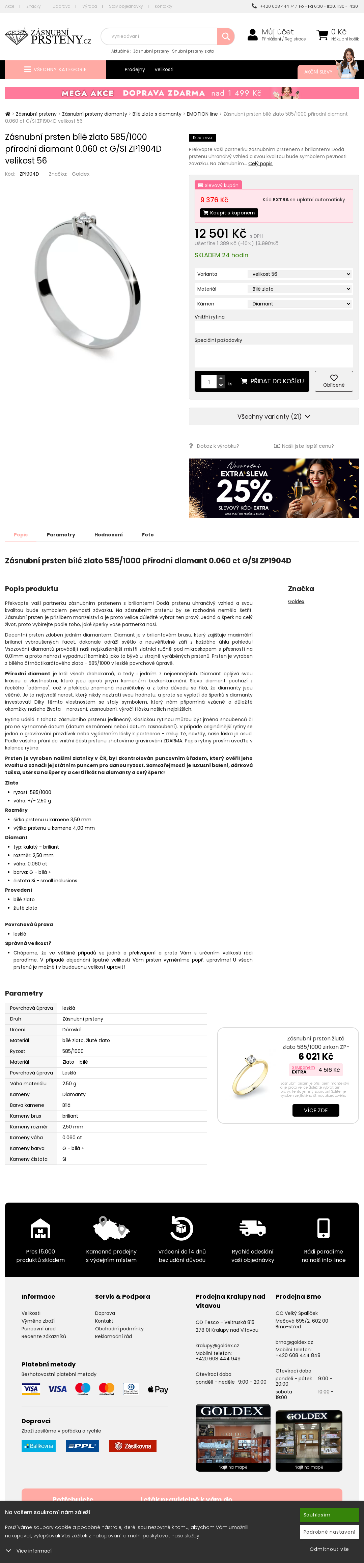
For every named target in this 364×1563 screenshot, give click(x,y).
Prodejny (135, 69)
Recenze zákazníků (44, 1336)
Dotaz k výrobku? (214, 445)
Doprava (62, 6)
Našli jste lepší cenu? (304, 445)
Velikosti (164, 69)
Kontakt (104, 1321)
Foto (148, 534)
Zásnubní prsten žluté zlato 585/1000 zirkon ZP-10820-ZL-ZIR (315, 1047)
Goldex (80, 173)
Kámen (205, 303)
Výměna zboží (38, 1321)
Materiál (206, 289)
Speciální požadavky (218, 340)
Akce (10, 6)
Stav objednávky (126, 6)
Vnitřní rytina (210, 317)
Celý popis (260, 163)
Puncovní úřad (39, 1328)
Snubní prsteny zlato (193, 51)
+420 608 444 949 (218, 1358)
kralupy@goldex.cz (217, 1345)
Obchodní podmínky (119, 1328)
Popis (21, 534)
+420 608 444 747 (274, 6)
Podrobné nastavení (330, 1532)
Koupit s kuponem (229, 212)
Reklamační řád (113, 1336)
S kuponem (303, 1067)
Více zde (316, 1110)
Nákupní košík (345, 39)
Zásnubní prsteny (151, 51)
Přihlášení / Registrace (284, 39)
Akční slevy (324, 72)
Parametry (61, 534)
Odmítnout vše (329, 1549)
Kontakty (163, 6)
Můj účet (278, 32)
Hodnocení (108, 534)
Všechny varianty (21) (273, 416)
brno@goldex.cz (294, 1342)
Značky (33, 6)
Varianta (207, 274)
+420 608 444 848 (298, 1355)
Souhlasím (317, 1514)
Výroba (89, 6)
